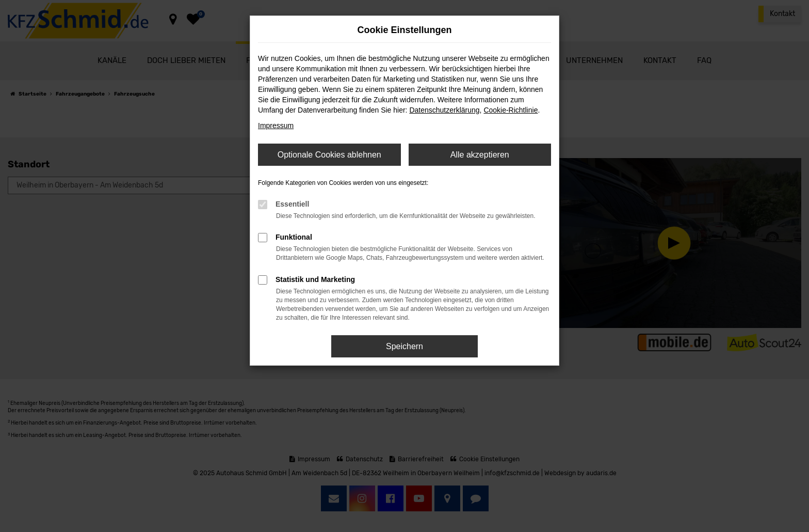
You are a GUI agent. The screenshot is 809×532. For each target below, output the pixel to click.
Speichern (404, 346)
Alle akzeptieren (479, 154)
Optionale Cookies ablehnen (329, 154)
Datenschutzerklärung (444, 110)
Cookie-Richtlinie (510, 110)
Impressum (276, 125)
